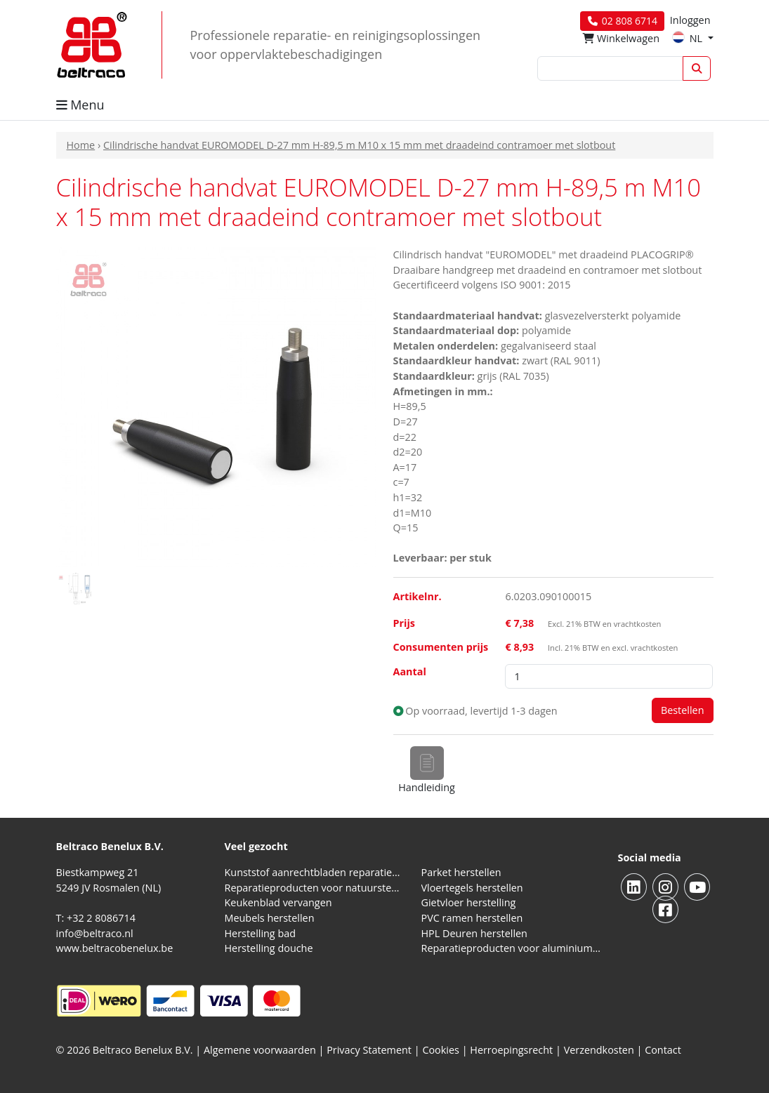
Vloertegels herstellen (472, 887)
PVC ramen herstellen (472, 918)
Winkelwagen (621, 38)
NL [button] (688, 38)
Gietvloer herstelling (468, 902)
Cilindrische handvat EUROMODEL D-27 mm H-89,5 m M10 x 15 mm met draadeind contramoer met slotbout (359, 145)
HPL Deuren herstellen (474, 933)
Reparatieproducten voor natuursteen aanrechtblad (315, 887)
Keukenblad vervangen (278, 902)
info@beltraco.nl (94, 933)
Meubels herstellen (270, 918)
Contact (663, 1049)
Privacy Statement (369, 1049)
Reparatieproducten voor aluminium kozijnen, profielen (511, 948)
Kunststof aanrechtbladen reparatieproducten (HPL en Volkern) (315, 872)
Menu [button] (80, 104)
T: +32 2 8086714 (96, 918)
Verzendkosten (599, 1049)
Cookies (440, 1049)
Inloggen (690, 20)
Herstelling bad (260, 933)
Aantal (409, 671)
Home (81, 145)
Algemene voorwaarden (260, 1049)
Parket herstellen (461, 872)
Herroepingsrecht (513, 1049)
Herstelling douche (269, 948)
